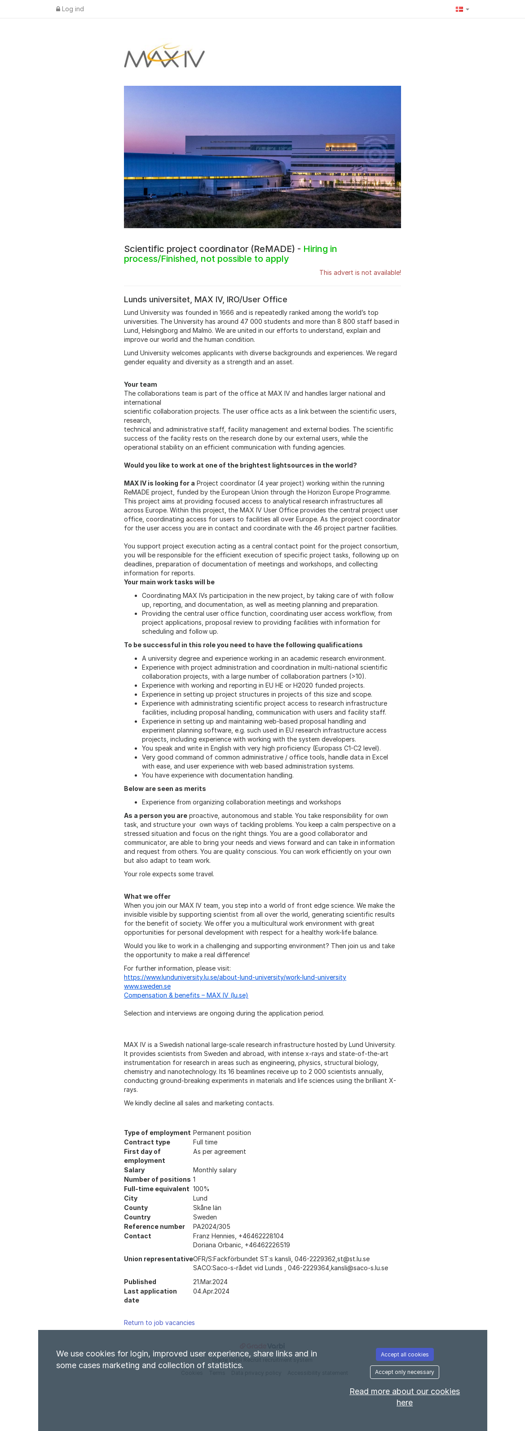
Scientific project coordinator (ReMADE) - (230, 254)
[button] (462, 9)
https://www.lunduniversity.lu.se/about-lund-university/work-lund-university (235, 977)
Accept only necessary (404, 1372)
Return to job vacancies (159, 1322)
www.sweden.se (147, 986)
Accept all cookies (405, 1354)
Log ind (70, 9)
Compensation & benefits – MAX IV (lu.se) (186, 995)
